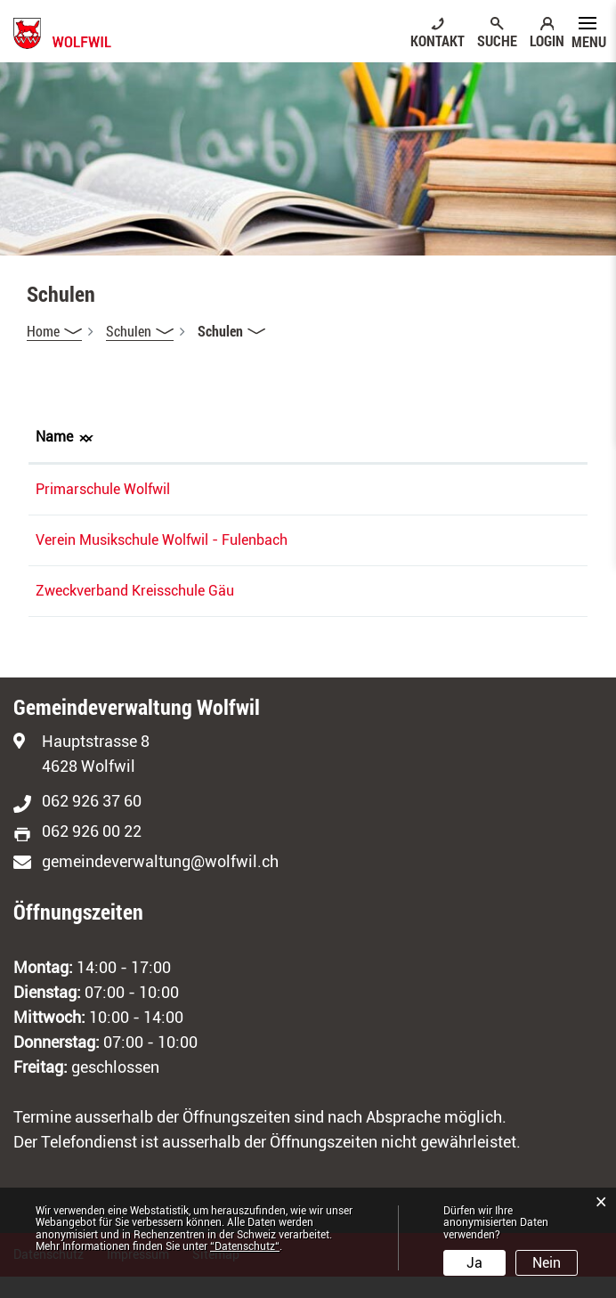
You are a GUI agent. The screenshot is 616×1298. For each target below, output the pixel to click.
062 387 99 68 (327, 612)
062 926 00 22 (92, 852)
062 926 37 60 (92, 822)
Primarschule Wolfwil (103, 489)
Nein (546, 1262)
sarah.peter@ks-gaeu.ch (464, 612)
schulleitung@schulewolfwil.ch (483, 489)
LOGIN (547, 40)
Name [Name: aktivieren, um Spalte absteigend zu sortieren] (54, 436)
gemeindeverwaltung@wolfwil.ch (160, 882)
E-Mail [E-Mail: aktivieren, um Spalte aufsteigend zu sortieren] (408, 436)
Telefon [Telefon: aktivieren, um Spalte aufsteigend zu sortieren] (305, 436)
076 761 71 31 (327, 489)
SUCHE (497, 40)
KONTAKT (437, 40)
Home (43, 330)
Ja (474, 1262)
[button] (140, 331)
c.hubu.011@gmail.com (462, 539)
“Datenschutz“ (245, 1246)
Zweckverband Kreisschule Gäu (135, 612)
